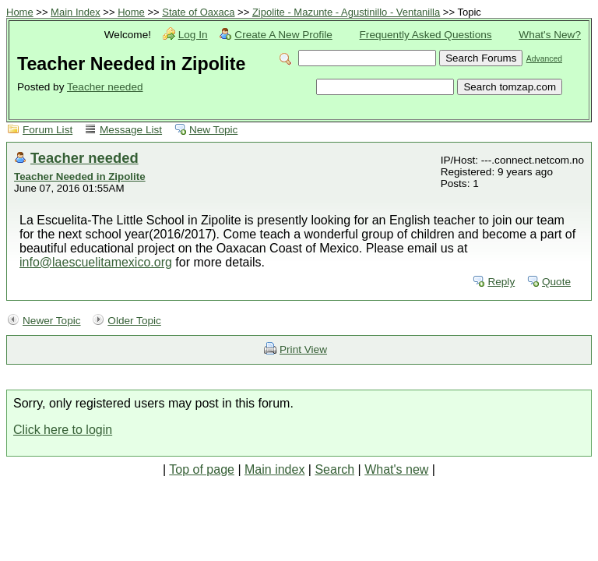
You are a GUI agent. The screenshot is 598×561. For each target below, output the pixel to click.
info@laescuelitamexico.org (95, 262)
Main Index (75, 12)
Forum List (47, 130)
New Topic (213, 130)
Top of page (201, 469)
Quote (556, 282)
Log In (193, 35)
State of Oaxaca (198, 12)
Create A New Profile (283, 35)
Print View (303, 349)
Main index (274, 469)
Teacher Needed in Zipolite (80, 176)
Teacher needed (105, 87)
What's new (396, 469)
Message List (131, 130)
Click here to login (62, 429)
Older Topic (134, 320)
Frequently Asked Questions (426, 35)
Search (334, 469)
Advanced (544, 59)
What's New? (550, 35)
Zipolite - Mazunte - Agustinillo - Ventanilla (346, 12)
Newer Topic (52, 320)
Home (19, 12)
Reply (501, 282)
